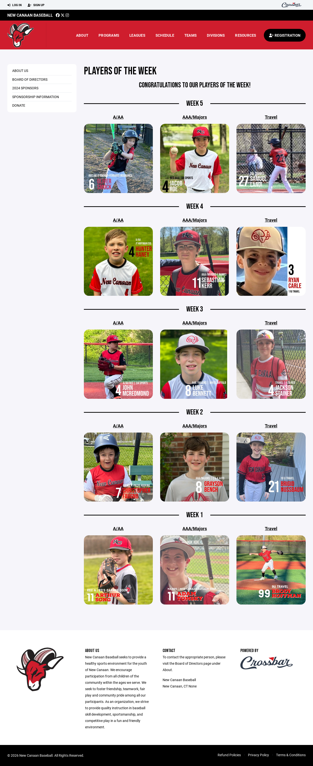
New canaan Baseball (30, 15)
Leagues (137, 35)
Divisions (216, 35)
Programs (109, 35)
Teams (190, 35)
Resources (245, 35)
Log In (14, 5)
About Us (20, 70)
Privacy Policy (258, 755)
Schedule (165, 35)
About (82, 35)
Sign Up (36, 5)
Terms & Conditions (291, 755)
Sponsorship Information (35, 96)
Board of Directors (29, 79)
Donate (18, 105)
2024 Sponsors (25, 88)
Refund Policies (229, 755)
